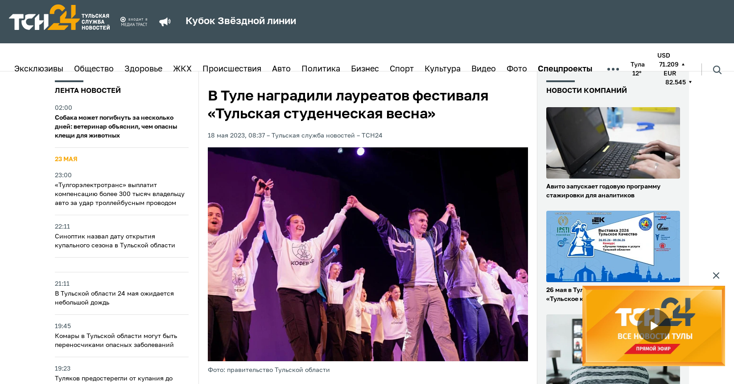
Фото (517, 69)
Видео (483, 69)
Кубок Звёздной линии (241, 21)
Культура (443, 69)
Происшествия (231, 69)
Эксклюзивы (38, 69)
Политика (320, 69)
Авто (281, 69)
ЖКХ (182, 69)
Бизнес (365, 69)
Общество (94, 69)
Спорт (402, 69)
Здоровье (143, 69)
